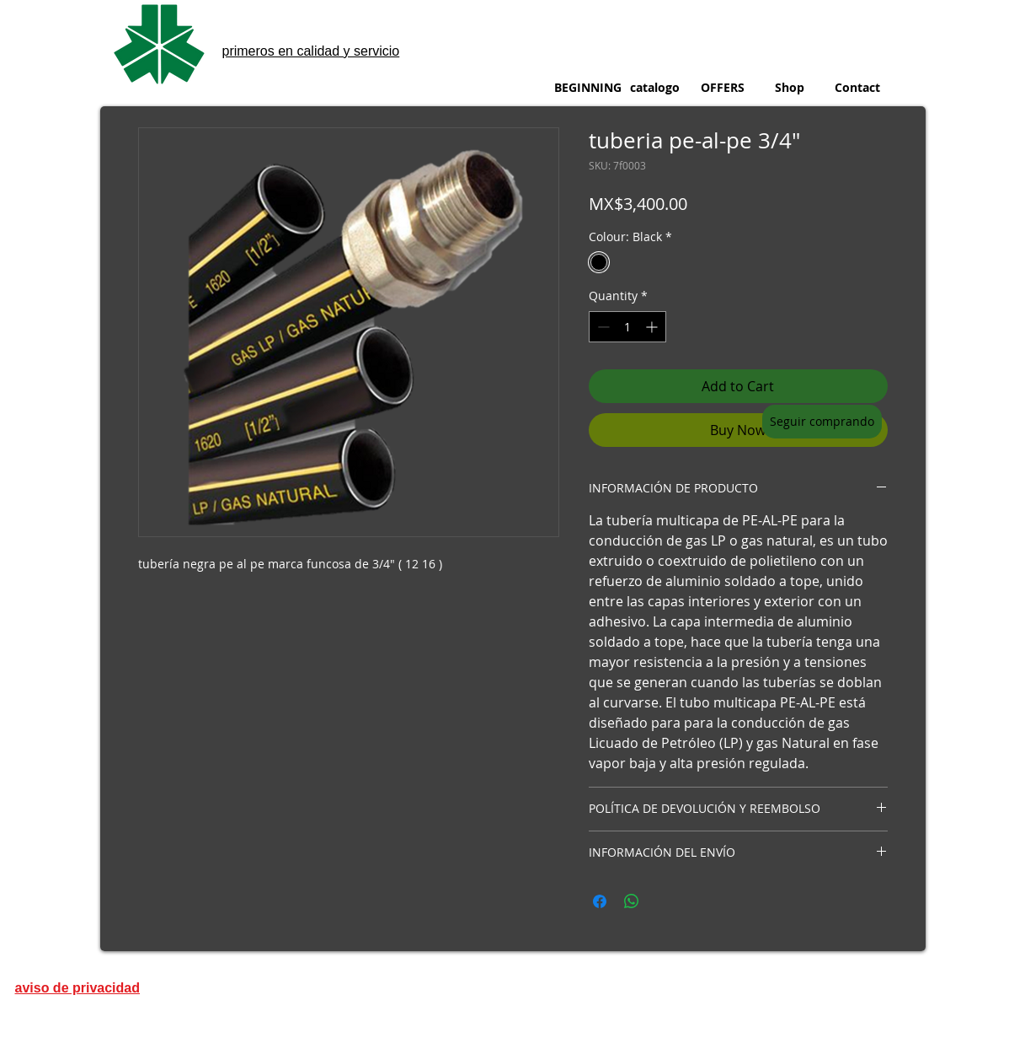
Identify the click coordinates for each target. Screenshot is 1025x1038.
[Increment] (653, 327)
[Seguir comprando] (822, 421)
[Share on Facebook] (600, 901)
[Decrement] (601, 327)
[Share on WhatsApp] (632, 901)
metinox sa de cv (273, 17)
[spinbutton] (627, 327)
